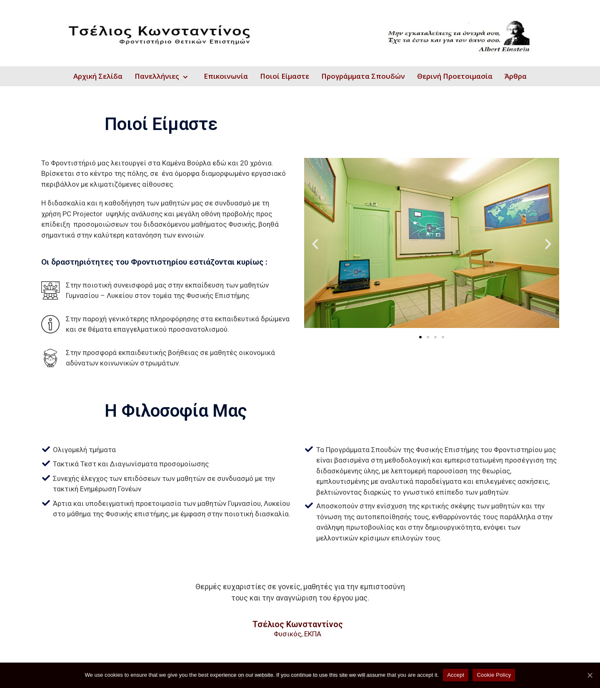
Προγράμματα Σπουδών (363, 76)
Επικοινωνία (226, 76)
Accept (455, 675)
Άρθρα (516, 76)
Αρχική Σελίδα (97, 76)
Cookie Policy (494, 675)
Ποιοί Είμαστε (284, 76)
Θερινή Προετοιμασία (454, 76)
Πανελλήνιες (157, 76)
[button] (420, 337)
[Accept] (589, 675)
